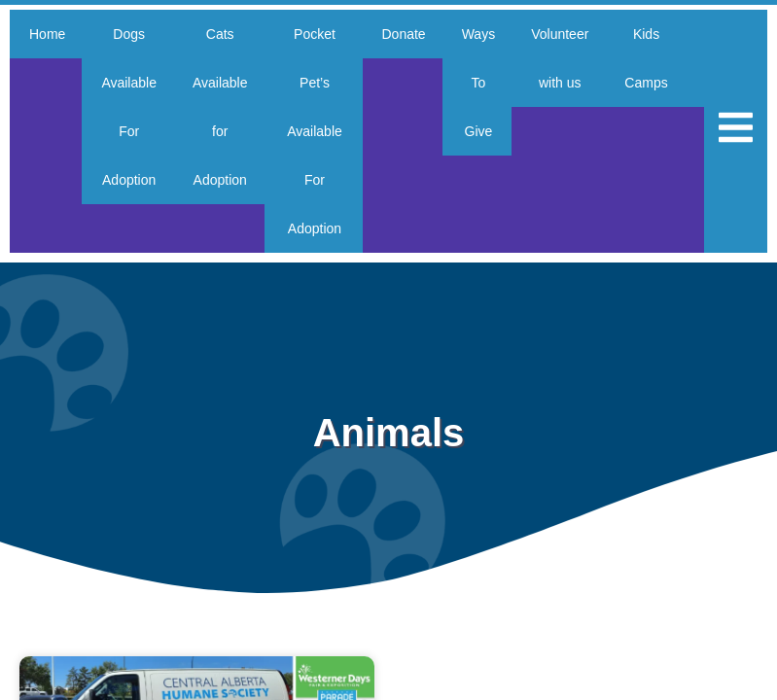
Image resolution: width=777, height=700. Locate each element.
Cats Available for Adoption (226, 107)
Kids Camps (659, 58)
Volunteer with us (570, 58)
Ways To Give (485, 82)
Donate (408, 34)
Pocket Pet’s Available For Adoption (319, 131)
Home (47, 34)
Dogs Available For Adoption (131, 107)
